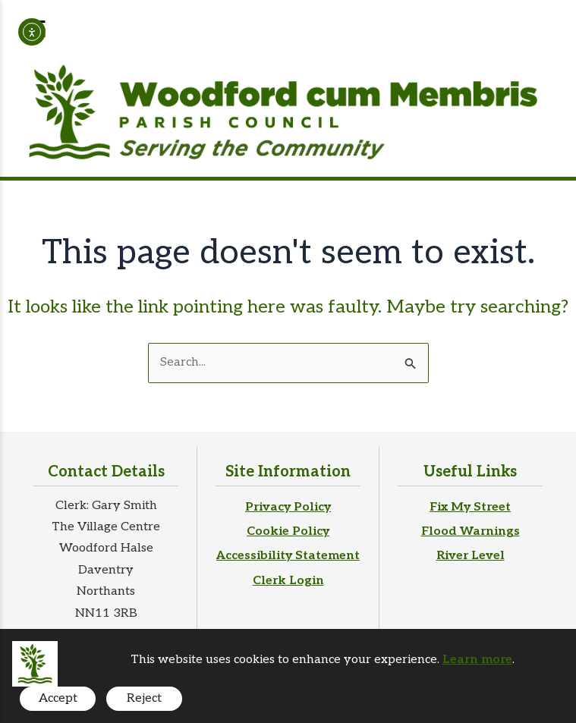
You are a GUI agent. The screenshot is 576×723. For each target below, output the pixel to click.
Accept (58, 698)
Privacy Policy (288, 507)
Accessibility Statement (288, 556)
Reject (144, 698)
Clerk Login (288, 581)
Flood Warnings (470, 531)
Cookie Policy (288, 531)
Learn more (477, 659)
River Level (470, 556)
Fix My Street (470, 507)
